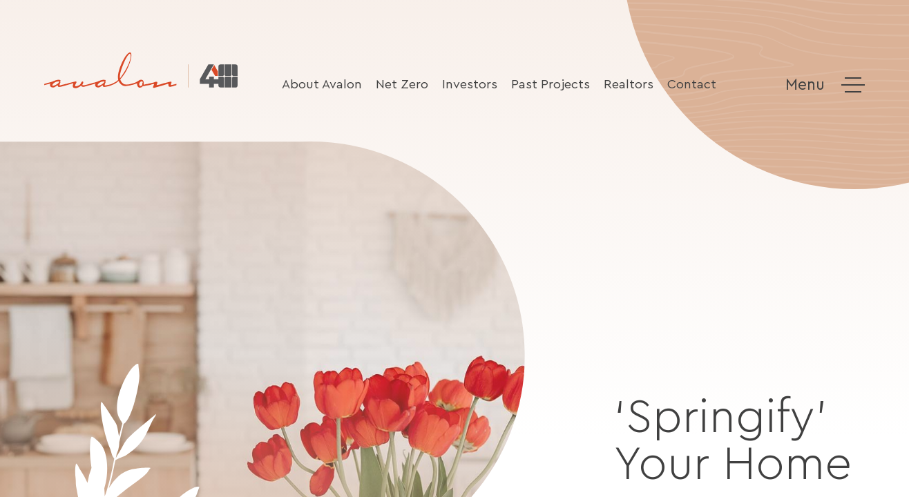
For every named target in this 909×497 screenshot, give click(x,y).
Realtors (628, 84)
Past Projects (550, 84)
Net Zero (402, 84)
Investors (469, 84)
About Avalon (322, 84)
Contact (691, 84)
